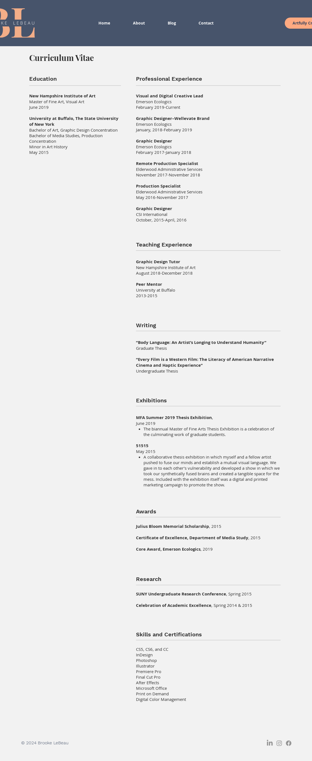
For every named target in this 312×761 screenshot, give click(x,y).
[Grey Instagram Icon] (279, 743)
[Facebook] (288, 743)
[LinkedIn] (269, 743)
